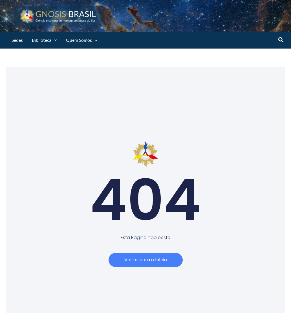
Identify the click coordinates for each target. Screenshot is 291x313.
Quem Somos (82, 40)
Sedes (17, 40)
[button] (281, 40)
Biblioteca (44, 40)
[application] (54, 40)
